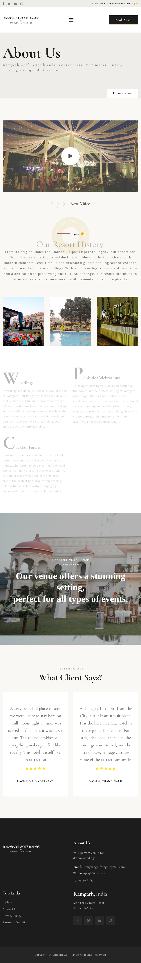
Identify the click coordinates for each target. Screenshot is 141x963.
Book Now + (123, 20)
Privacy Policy (12, 915)
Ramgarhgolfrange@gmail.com (103, 867)
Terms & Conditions (16, 922)
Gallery (7, 902)
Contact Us (10, 909)
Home (117, 93)
